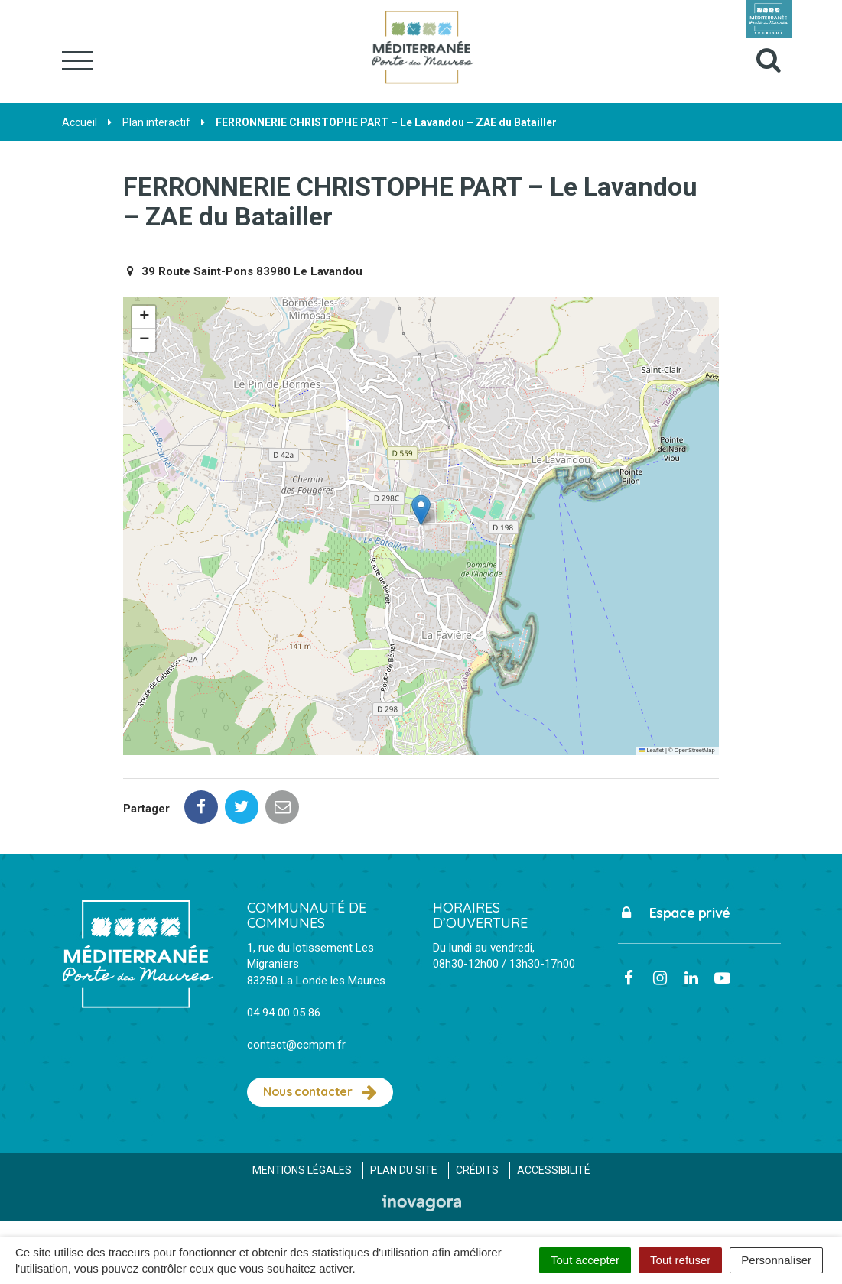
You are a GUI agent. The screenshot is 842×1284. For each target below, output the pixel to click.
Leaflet (651, 750)
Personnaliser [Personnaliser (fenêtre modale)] (776, 1259)
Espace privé (674, 913)
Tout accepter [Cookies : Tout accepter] (585, 1259)
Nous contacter (320, 1092)
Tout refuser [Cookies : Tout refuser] (680, 1259)
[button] (421, 510)
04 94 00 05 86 (283, 1013)
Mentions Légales (302, 1170)
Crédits (477, 1170)
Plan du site (403, 1170)
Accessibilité (553, 1170)
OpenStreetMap (695, 750)
